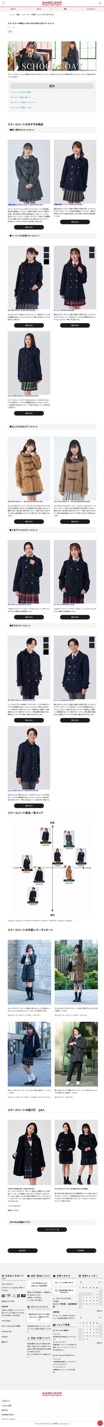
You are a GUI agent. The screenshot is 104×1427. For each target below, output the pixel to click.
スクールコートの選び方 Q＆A (21, 108)
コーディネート (91, 9)
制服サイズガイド (13, 1210)
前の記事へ (23, 1251)
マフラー (29, 1015)
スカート (22, 1015)
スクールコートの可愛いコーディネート (23, 102)
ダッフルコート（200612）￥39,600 (19, 605)
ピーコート (11, 1097)
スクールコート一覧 (52, 1230)
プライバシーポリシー (9, 1419)
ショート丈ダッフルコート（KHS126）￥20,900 (23, 396)
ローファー (37, 1015)
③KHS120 (28, 921)
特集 (65, 9)
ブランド (39, 9)
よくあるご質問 (7, 1406)
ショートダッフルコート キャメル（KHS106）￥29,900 (72, 502)
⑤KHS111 (45, 921)
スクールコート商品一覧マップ (20, 97)
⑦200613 (61, 921)
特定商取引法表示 (8, 1415)
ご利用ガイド (6, 1401)
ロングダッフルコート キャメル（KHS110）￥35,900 (25, 502)
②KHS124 (19, 921)
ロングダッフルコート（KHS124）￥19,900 (21, 310)
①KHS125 (11, 921)
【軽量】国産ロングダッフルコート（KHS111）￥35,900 (25, 205)
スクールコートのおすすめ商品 (20, 92)
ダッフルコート (12, 1015)
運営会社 (5, 1410)
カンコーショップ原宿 (60, 1330)
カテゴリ (13, 9)
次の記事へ (81, 1251)
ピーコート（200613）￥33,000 (64, 605)
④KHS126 (36, 921)
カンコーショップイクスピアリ (62, 1355)
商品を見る (29, 227)
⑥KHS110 (53, 921)
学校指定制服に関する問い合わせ (64, 1291)
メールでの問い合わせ (64, 1283)
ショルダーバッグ (36, 1097)
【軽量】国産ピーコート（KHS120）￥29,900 (68, 204)
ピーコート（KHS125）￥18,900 (64, 310)
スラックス (69, 1097)
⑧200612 (69, 921)
